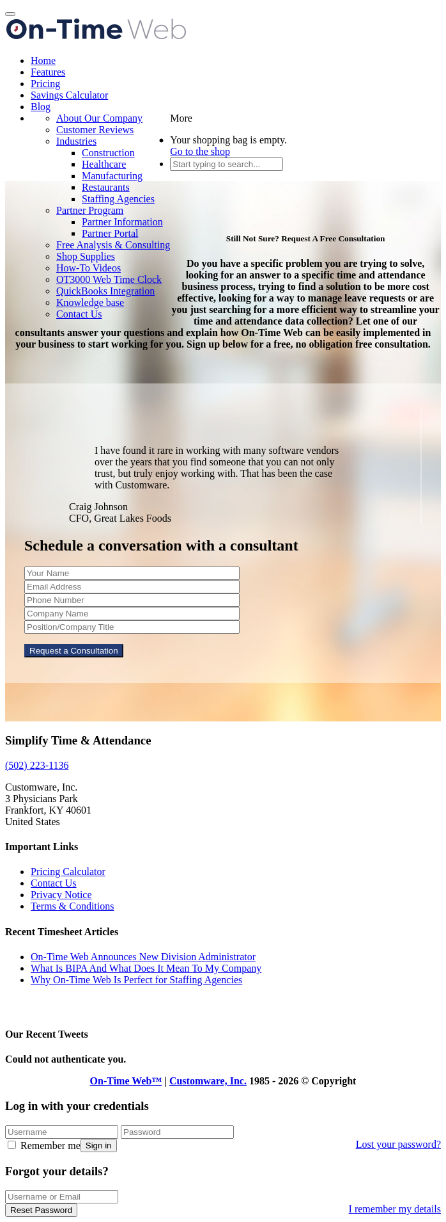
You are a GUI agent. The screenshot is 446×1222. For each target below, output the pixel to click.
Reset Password (41, 1210)
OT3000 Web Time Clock (109, 279)
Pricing (45, 83)
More (181, 118)
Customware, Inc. (208, 1080)
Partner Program (89, 210)
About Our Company (99, 118)
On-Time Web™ (126, 1080)
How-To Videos (88, 267)
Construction (108, 152)
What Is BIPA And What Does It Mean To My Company (146, 968)
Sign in (99, 1145)
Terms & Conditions (72, 906)
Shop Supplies (85, 256)
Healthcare (104, 164)
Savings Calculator (69, 95)
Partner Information (122, 221)
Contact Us (79, 314)
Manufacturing (112, 175)
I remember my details (395, 1208)
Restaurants (106, 187)
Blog (40, 106)
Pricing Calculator (68, 871)
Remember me (44, 1145)
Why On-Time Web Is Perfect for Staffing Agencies (136, 979)
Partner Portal (110, 233)
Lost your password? (398, 1144)
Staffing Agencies (118, 198)
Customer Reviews (95, 129)
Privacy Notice (61, 894)
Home (43, 60)
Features (48, 72)
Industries (76, 141)
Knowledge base (90, 302)
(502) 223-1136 (36, 765)
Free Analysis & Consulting (113, 244)
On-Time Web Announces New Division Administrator (143, 956)
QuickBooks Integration (105, 290)
